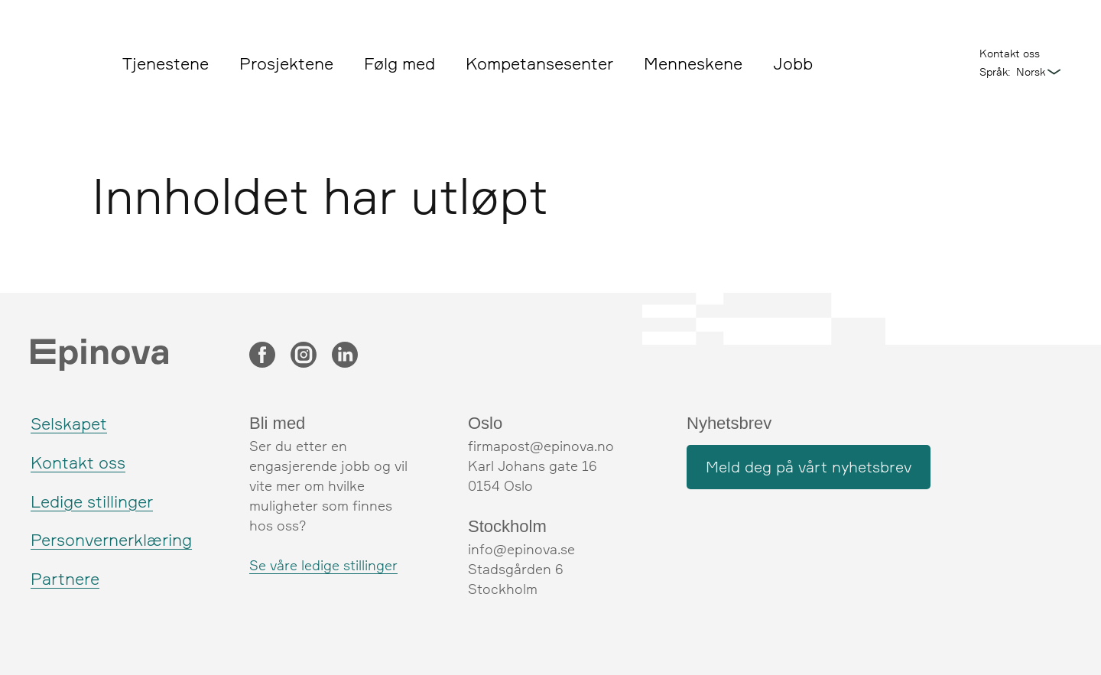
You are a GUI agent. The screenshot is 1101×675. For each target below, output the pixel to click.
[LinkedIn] (345, 356)
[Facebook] (262, 356)
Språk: (994, 71)
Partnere (65, 578)
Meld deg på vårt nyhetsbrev (808, 466)
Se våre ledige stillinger (323, 565)
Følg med (399, 63)
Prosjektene (286, 63)
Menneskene (693, 63)
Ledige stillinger (92, 501)
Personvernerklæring (111, 539)
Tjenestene (165, 63)
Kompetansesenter (539, 63)
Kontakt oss (1009, 53)
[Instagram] (304, 356)
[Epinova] (65, 65)
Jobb (793, 63)
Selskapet (69, 423)
